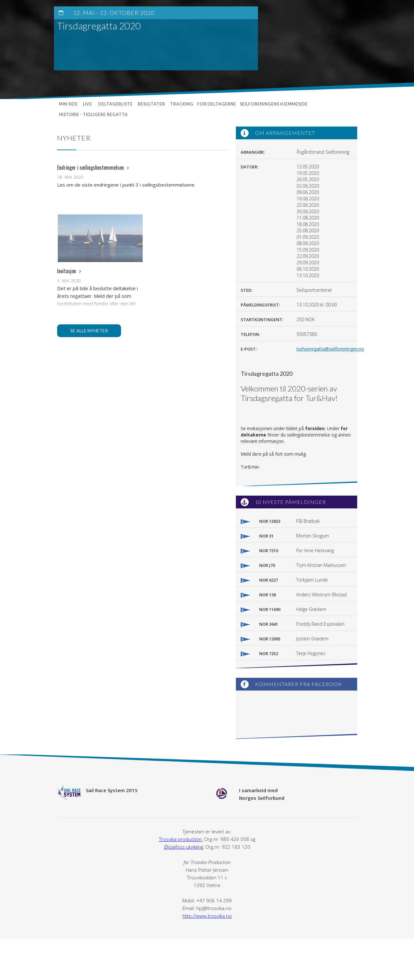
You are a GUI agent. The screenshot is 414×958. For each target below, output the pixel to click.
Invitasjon (69, 271)
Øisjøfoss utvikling (183, 847)
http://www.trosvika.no (207, 916)
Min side (68, 104)
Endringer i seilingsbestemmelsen (93, 167)
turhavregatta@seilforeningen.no (330, 349)
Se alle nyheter (89, 330)
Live (88, 104)
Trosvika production (180, 839)
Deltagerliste (115, 104)
